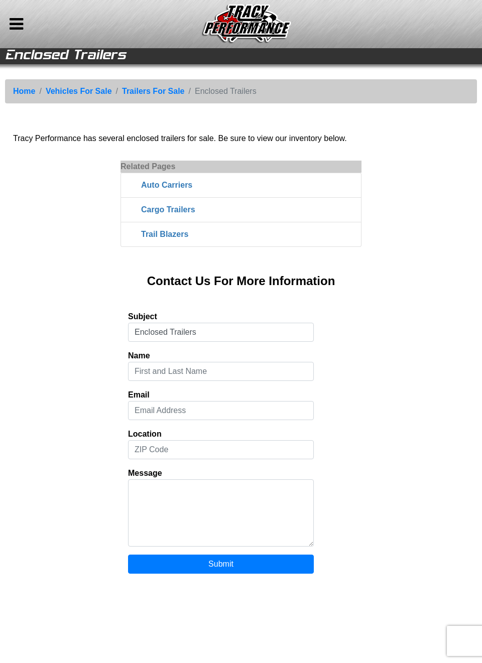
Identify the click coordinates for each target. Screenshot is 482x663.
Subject (142, 316)
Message (145, 473)
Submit (220, 564)
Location (145, 434)
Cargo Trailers (168, 209)
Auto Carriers (166, 185)
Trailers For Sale (153, 91)
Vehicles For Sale (79, 91)
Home (24, 91)
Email (139, 394)
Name (139, 355)
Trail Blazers (164, 234)
